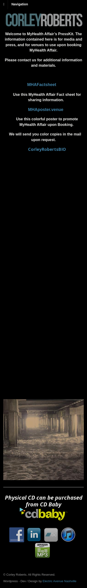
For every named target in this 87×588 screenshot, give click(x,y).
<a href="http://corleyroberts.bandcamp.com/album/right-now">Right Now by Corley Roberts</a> (43, 305)
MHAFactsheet (41, 84)
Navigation (19, 4)
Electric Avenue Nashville (60, 581)
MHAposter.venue (45, 109)
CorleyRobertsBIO (47, 149)
